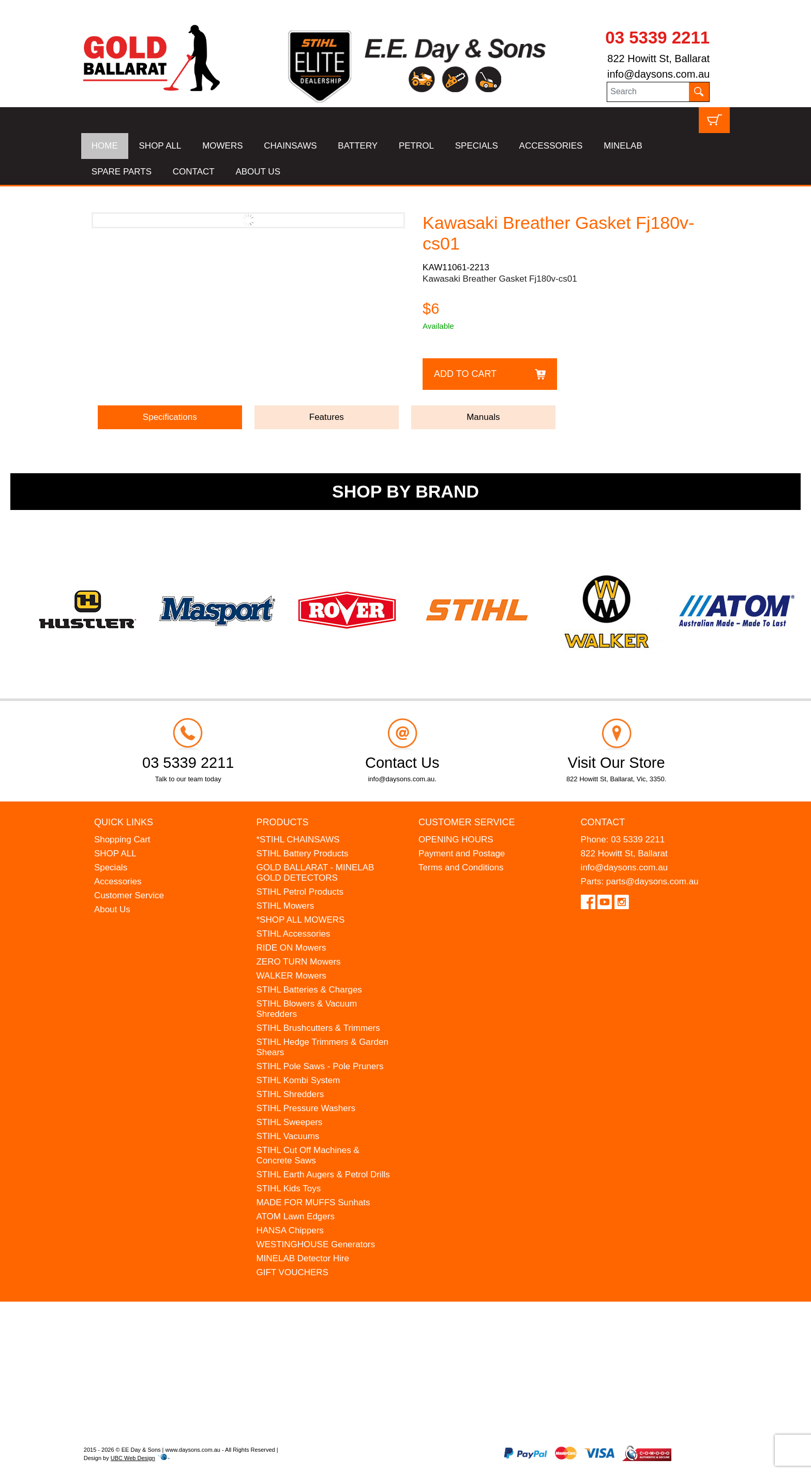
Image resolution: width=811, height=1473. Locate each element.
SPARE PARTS (122, 172)
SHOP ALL (160, 146)
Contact (603, 822)
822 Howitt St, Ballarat (658, 58)
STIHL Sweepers (289, 1122)
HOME (105, 146)
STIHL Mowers (285, 906)
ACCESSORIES (551, 146)
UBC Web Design (133, 1458)
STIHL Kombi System (298, 1080)
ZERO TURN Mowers (298, 962)
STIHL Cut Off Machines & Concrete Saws (307, 1155)
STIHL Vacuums (287, 1136)
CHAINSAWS (290, 146)
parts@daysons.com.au (652, 881)
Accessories (118, 881)
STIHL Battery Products (302, 853)
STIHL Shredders (290, 1094)
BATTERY (358, 146)
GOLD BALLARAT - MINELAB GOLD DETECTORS (315, 873)
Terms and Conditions (460, 867)
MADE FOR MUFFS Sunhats (313, 1202)
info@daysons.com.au (658, 74)
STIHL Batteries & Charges (309, 990)
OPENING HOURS (455, 839)
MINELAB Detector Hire (302, 1258)
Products (282, 822)
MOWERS (222, 146)
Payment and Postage (461, 853)
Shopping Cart (122, 839)
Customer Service (129, 895)
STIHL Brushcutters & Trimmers (318, 1028)
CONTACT (194, 172)
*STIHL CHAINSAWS (297, 839)
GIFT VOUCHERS (292, 1272)
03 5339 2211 (657, 37)
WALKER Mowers (291, 976)
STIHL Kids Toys (288, 1188)
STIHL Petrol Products (299, 892)
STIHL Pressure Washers (305, 1108)
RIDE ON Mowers (291, 948)
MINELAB (623, 146)
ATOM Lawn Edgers (295, 1216)
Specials (110, 867)
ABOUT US (257, 172)
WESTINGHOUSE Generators (315, 1244)
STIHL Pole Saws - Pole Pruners (319, 1066)
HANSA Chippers (289, 1230)
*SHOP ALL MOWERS (300, 920)
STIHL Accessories (293, 934)
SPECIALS (476, 146)
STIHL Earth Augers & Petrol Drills (322, 1174)
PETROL (416, 146)
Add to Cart (465, 374)
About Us (112, 909)
